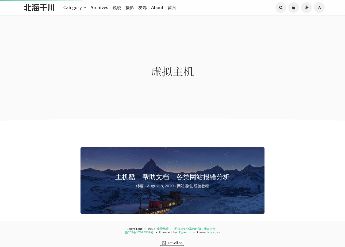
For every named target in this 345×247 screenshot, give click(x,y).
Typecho (185, 232)
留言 (172, 7)
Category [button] (73, 7)
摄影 (129, 7)
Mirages (214, 232)
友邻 (142, 7)
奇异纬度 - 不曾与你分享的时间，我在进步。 (187, 229)
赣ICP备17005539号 (139, 232)
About (157, 7)
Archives (99, 7)
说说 (117, 7)
